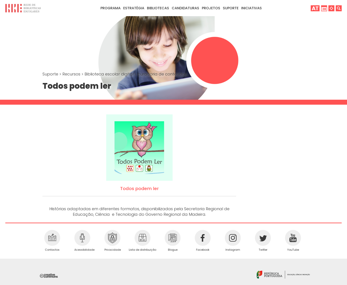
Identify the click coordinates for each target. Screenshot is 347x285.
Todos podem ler (139, 188)
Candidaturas (185, 8)
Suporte (50, 74)
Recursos (71, 74)
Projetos (211, 8)
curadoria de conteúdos (162, 74)
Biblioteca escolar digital (110, 74)
